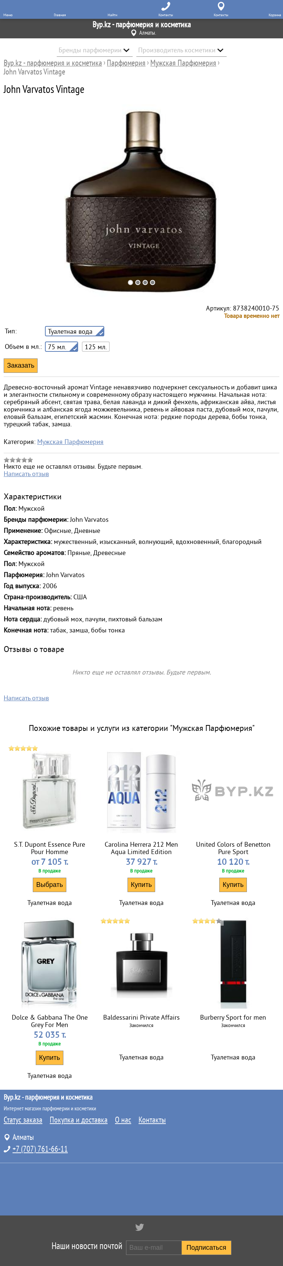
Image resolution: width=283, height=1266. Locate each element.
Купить (141, 884)
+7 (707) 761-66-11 (40, 1149)
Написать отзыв (26, 474)
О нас (123, 1120)
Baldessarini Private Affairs (141, 1017)
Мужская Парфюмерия (70, 441)
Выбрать (49, 884)
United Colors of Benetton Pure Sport (233, 848)
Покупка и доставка (79, 1120)
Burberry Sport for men (233, 1017)
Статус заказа (23, 1120)
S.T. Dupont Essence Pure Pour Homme (49, 848)
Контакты (152, 1120)
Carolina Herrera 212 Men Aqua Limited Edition (141, 848)
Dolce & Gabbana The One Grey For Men (50, 1021)
